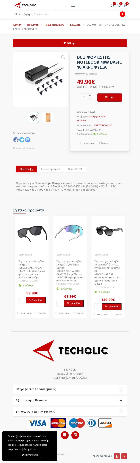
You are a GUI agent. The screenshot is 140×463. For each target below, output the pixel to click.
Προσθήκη (36, 300)
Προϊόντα (33, 24)
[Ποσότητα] (22, 300)
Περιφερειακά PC (55, 24)
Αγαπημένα (89, 143)
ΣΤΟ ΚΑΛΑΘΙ (109, 99)
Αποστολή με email (23, 148)
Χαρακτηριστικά (50, 169)
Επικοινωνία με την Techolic (35, 411)
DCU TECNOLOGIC (103, 125)
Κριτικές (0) (75, 169)
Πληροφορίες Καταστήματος (36, 389)
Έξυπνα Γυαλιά (25, 254)
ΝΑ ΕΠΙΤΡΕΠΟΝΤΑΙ (30, 455)
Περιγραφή (26, 169)
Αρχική (17, 24)
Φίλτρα (70, 43)
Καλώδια (75, 24)
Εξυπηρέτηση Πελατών (32, 400)
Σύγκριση (105, 143)
